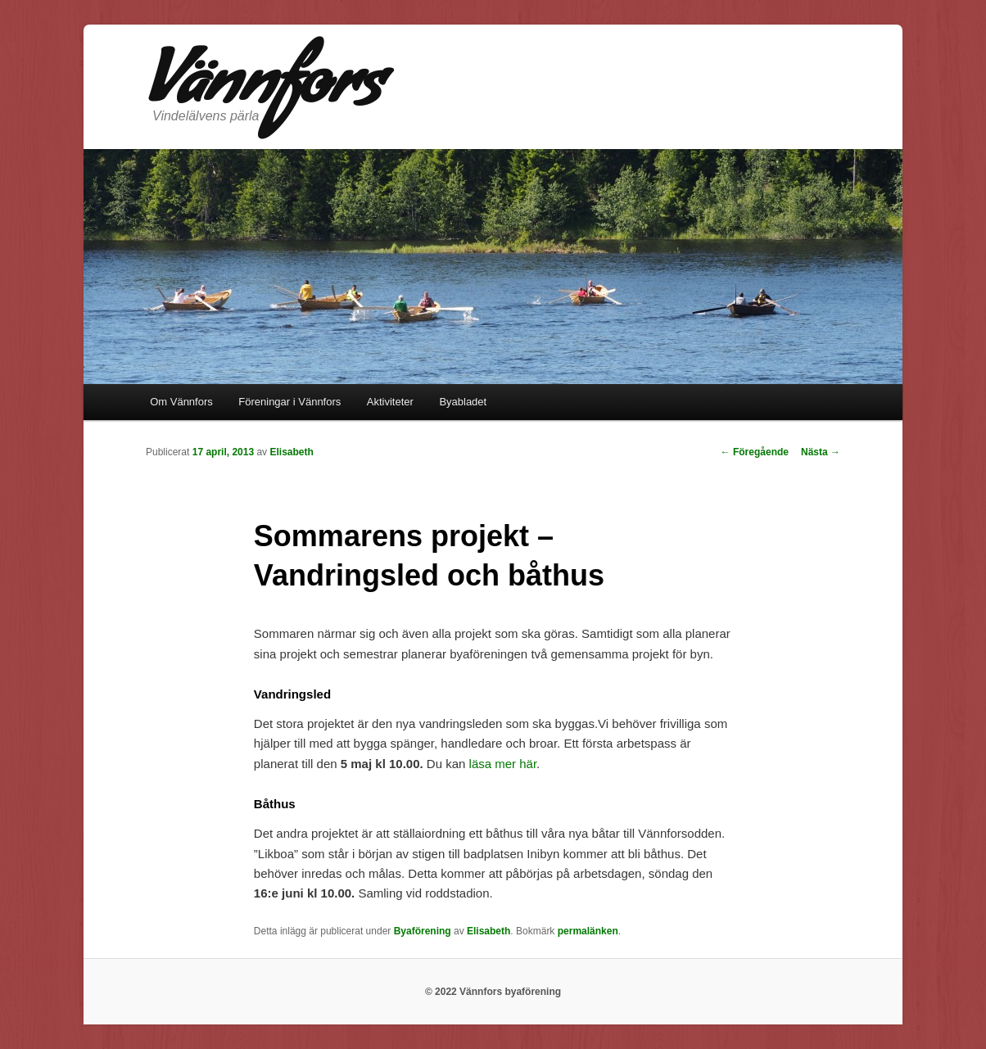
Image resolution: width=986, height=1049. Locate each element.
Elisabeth (291, 452)
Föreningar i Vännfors (289, 402)
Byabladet (462, 402)
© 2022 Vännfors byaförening (493, 991)
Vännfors (264, 91)
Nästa (820, 452)
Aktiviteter (390, 402)
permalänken (588, 931)
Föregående (755, 452)
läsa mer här (503, 764)
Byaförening (422, 931)
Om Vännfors (181, 402)
